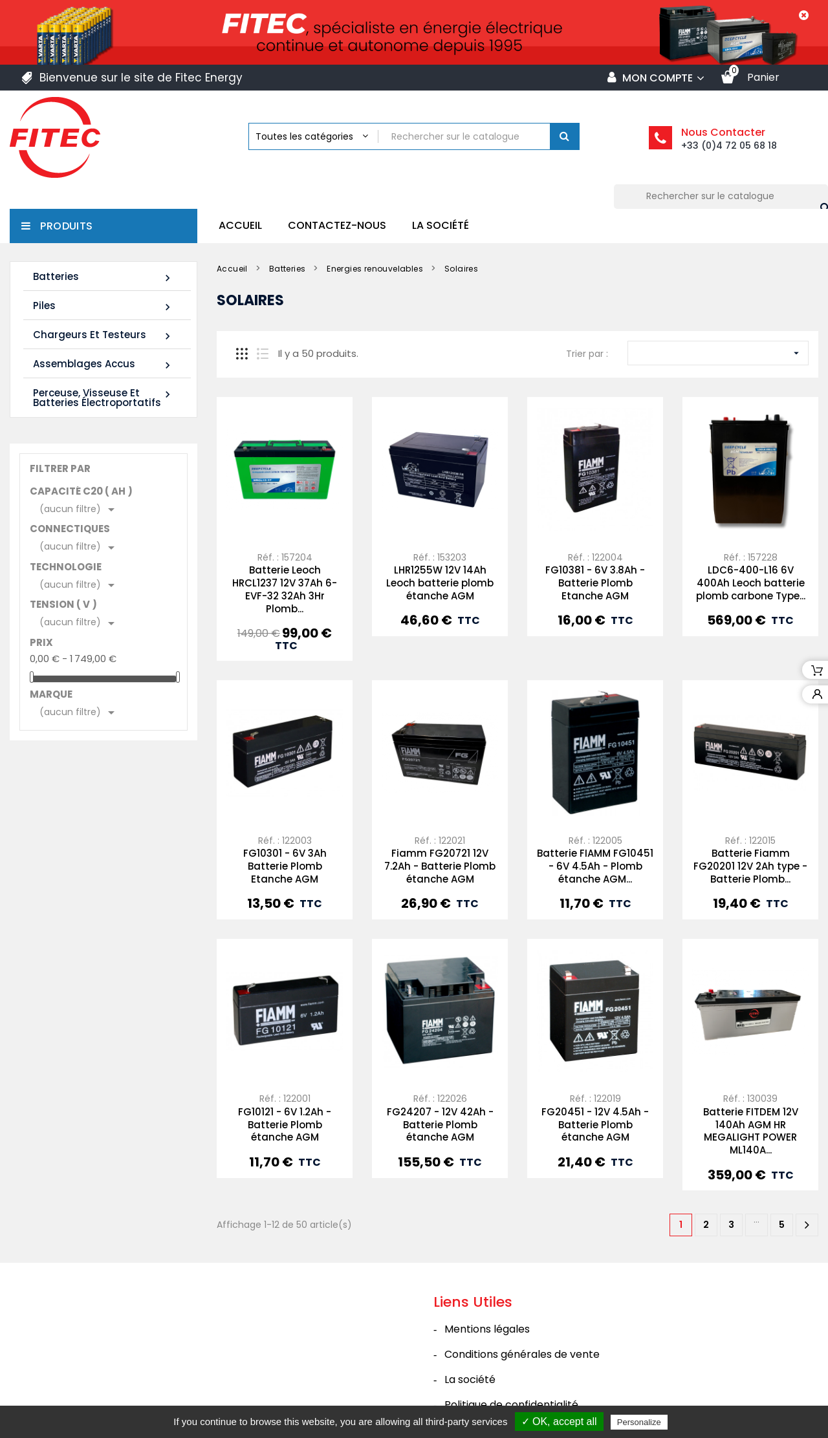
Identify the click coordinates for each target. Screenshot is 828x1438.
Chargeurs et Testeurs (103, 335)
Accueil (240, 225)
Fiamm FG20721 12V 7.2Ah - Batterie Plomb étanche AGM (440, 866)
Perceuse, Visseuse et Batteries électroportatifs (103, 397)
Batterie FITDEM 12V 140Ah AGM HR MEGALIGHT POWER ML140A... (750, 1131)
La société (440, 225)
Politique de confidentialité (511, 1404)
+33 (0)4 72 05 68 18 (729, 145)
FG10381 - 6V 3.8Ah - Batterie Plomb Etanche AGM (595, 583)
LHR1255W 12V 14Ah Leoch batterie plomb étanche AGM (440, 583)
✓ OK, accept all (559, 1421)
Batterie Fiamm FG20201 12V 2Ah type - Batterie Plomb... (750, 866)
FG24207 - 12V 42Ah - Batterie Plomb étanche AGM (440, 1124)
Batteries (103, 277)
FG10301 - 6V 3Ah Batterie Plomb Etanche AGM (285, 866)
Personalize (639, 1422)
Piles (103, 306)
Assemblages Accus (103, 364)
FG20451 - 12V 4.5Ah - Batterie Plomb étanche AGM (595, 1124)
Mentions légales (487, 1329)
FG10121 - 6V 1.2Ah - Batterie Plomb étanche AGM (284, 1124)
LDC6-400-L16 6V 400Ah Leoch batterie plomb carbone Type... (750, 583)
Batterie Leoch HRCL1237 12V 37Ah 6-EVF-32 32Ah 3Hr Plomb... (284, 589)
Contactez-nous (337, 225)
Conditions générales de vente (522, 1354)
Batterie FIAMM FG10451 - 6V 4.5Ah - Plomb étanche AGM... (595, 866)
